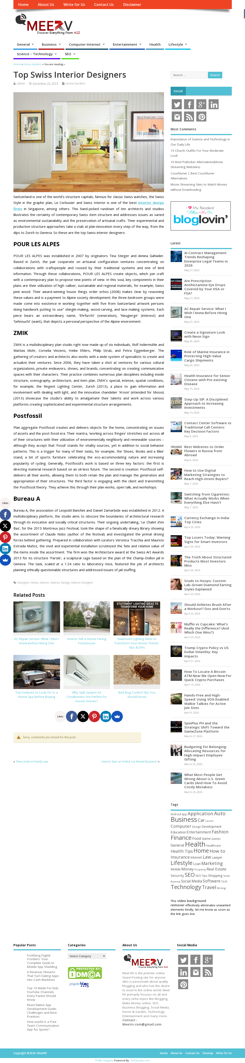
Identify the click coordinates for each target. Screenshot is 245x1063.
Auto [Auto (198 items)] (219, 813)
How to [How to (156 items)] (217, 851)
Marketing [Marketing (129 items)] (212, 863)
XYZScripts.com (140, 1060)
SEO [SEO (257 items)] (190, 874)
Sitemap (207, 1053)
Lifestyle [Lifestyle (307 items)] (181, 863)
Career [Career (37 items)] (209, 821)
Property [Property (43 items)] (200, 869)
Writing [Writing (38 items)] (221, 888)
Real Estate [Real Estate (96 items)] (216, 869)
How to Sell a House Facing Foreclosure (86, 641)
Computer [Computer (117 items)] (181, 826)
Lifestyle (176, 44)
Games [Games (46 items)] (215, 839)
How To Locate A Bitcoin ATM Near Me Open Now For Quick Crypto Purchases (207, 675)
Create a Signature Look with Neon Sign (204, 334)
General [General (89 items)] (177, 845)
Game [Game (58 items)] (206, 838)
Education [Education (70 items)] (178, 832)
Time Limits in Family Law (32, 761)
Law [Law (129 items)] (207, 857)
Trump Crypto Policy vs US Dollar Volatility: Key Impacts (206, 651)
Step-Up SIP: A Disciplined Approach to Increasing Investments (206, 403)
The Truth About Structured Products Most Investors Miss (207, 561)
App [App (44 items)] (184, 814)
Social (178, 91)
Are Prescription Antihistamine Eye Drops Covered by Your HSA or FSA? (204, 286)
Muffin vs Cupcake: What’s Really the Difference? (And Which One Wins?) (206, 628)
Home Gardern (75, 83)
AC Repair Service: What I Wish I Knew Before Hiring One (36, 641)
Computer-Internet (85, 44)
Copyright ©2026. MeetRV (30, 1053)
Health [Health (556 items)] (195, 844)
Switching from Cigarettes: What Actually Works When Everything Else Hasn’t (207, 498)
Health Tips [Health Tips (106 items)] (182, 851)
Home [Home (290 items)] (201, 850)
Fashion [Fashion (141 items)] (220, 832)
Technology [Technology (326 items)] (186, 887)
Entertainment (125, 44)
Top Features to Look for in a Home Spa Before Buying (36, 694)
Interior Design (60, 583)
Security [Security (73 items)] (177, 875)
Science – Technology (35, 54)
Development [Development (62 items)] (212, 826)
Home (23, 4)
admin (21, 83)
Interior (44, 583)
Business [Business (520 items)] (184, 819)
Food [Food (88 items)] (196, 838)
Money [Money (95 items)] (187, 869)
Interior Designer (82, 583)
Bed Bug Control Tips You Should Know (137, 694)
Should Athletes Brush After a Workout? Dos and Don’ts (207, 606)
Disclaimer (132, 4)
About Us (46, 4)
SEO (68, 54)
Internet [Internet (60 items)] (196, 857)
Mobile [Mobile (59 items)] (176, 869)
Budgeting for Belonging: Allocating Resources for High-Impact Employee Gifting (205, 752)
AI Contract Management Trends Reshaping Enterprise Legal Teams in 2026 (206, 259)
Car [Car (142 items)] (201, 820)
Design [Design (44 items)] (196, 826)
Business (49, 44)
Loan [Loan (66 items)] (197, 863)
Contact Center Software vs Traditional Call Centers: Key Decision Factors (207, 427)
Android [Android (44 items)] (176, 814)
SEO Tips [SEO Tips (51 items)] (201, 876)
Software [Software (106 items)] (211, 881)
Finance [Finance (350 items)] (181, 837)
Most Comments (183, 129)
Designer (23, 583)
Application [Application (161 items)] (200, 813)
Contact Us (104, 4)
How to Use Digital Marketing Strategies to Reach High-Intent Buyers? (206, 474)
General (23, 44)
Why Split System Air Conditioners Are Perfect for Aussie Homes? (86, 696)
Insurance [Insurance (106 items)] (180, 857)
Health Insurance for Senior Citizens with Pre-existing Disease (207, 379)
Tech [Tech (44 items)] (224, 881)
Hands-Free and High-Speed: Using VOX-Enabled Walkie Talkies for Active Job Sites (206, 701)
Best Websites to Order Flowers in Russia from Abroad (204, 450)
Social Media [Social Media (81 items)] (191, 881)
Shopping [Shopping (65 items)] (215, 875)
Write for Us (74, 4)
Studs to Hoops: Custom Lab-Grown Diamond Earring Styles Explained (208, 584)
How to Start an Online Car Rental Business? (129, 761)
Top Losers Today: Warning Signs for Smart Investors (207, 539)
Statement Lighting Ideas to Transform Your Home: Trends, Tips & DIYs (136, 643)
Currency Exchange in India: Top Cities (207, 519)
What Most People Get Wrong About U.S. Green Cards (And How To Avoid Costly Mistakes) (205, 780)
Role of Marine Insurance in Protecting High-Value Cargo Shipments (207, 355)
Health (155, 44)
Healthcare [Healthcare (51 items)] (213, 845)
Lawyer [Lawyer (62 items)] (217, 857)
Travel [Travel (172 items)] (209, 887)
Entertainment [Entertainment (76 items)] (199, 832)
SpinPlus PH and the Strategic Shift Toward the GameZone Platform (207, 727)
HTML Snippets (104, 1060)
